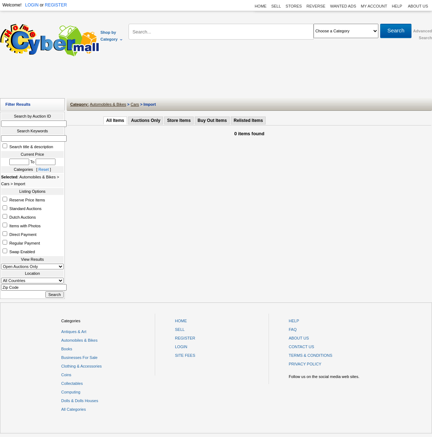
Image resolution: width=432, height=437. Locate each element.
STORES (293, 6)
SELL (276, 6)
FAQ (293, 329)
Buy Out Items (212, 120)
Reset (44, 169)
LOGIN (32, 5)
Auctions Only (145, 120)
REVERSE (315, 6)
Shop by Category (111, 35)
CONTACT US (301, 347)
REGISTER (56, 5)
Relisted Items (248, 120)
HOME (260, 6)
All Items (115, 120)
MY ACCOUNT (374, 6)
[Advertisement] (216, 79)
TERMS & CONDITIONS (310, 355)
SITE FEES (185, 355)
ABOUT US (418, 6)
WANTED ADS (343, 6)
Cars (135, 104)
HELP (397, 6)
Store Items (178, 120)
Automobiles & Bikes (108, 104)
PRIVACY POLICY (305, 364)
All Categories (73, 409)
